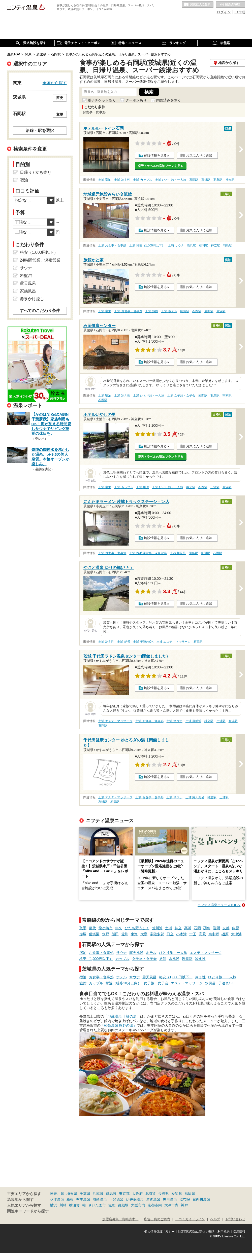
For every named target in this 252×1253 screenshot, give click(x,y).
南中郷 (213, 934)
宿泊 (82, 953)
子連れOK (226, 983)
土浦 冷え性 (122, 180)
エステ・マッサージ (206, 953)
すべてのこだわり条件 (40, 310)
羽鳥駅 (218, 180)
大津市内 (171, 1205)
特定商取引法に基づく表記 (196, 1231)
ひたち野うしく (137, 928)
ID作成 (240, 12)
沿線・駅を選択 (40, 130)
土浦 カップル (142, 180)
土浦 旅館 (151, 311)
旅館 (162, 959)
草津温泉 (57, 1199)
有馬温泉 (83, 1199)
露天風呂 (136, 953)
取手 (82, 928)
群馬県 (111, 1194)
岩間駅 (208, 311)
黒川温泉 (170, 1199)
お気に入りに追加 (199, 155)
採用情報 (239, 1231)
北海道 (150, 1194)
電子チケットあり (102, 100)
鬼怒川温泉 (201, 1199)
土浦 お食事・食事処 (112, 245)
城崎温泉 (100, 1199)
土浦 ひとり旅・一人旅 (170, 180)
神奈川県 (57, 1194)
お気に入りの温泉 (197, 4)
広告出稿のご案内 (157, 1219)
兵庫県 (98, 1194)
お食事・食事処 (101, 953)
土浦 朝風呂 (178, 553)
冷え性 (200, 959)
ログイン (224, 12)
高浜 (187, 928)
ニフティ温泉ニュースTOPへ (219, 905)
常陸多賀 (157, 934)
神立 (178, 928)
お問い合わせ (235, 1219)
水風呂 (174, 959)
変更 (59, 98)
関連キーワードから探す (28, 1211)
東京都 (124, 1194)
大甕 (143, 934)
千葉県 (85, 1194)
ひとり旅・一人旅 (173, 953)
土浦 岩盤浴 (193, 721)
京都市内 (155, 1205)
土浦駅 (214, 487)
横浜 (53, 1205)
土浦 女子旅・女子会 (181, 395)
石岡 (197, 928)
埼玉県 (72, 1194)
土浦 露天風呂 (194, 797)
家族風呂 (28, 291)
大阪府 (137, 1194)
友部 (226, 928)
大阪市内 (138, 1205)
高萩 (202, 934)
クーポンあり (136, 100)
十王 (192, 934)
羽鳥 (206, 928)
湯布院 (184, 1199)
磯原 (225, 934)
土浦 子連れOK (143, 641)
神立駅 (230, 180)
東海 (134, 934)
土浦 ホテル (169, 311)
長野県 (163, 1194)
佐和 (124, 934)
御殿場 (123, 1205)
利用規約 (223, 1231)
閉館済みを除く (168, 100)
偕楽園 (94, 934)
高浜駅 (205, 180)
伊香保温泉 (135, 1199)
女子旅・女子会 (144, 959)
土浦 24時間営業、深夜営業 (148, 553)
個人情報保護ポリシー (159, 1231)
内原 (235, 928)
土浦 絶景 (142, 487)
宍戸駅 (227, 395)
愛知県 (176, 1194)
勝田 (115, 934)
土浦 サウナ (176, 245)
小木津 (181, 934)
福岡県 (189, 1194)
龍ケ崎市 (106, 928)
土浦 (168, 928)
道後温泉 (153, 1199)
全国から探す (55, 82)
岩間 (216, 928)
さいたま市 (97, 1205)
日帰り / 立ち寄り (35, 172)
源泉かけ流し (32, 299)
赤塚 (82, 934)
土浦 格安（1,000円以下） (147, 245)
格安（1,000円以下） (96, 959)
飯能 (111, 1205)
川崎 (63, 1205)
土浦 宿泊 (104, 180)
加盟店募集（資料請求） (120, 1219)
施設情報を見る (155, 155)
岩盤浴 (187, 959)
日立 (170, 934)
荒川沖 (157, 928)
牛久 (118, 928)
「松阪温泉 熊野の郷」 (119, 1025)
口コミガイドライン (190, 1219)
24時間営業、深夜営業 (40, 260)
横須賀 (74, 1205)
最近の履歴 (230, 4)
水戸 (105, 934)
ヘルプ (215, 1219)
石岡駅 (193, 180)
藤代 (92, 928)
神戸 (184, 1205)
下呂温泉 (116, 1199)
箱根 (70, 1199)
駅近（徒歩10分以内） (123, 983)
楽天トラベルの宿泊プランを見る (160, 166)
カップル (122, 959)
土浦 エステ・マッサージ (173, 641)
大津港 (236, 934)
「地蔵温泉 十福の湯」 (122, 1016)
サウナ (121, 953)
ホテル (151, 953)
